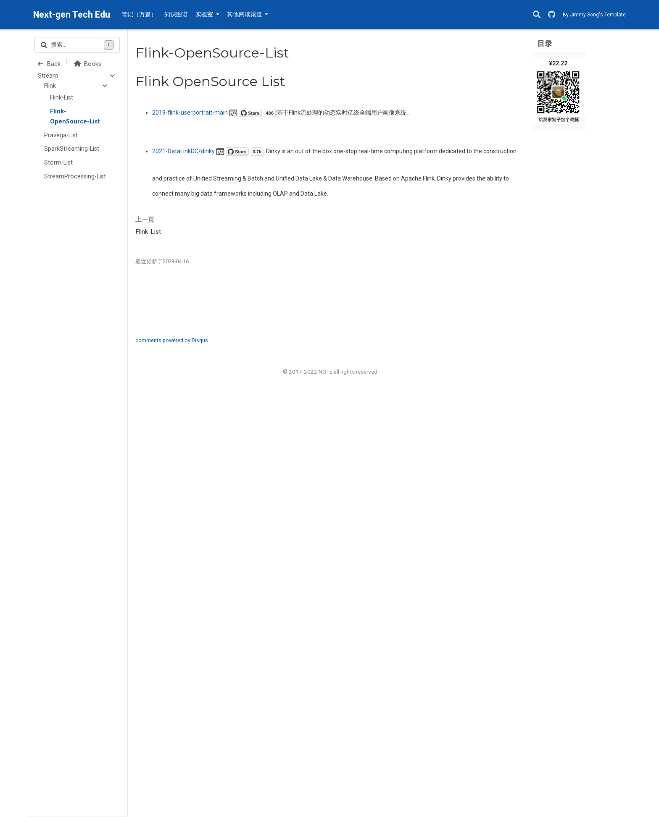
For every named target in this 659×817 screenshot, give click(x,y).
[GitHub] (551, 15)
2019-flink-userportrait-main (214, 112)
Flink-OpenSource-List (75, 116)
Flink (50, 85)
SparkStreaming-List (71, 148)
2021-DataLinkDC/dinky (208, 151)
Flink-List (61, 97)
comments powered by (171, 340)
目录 (544, 43)
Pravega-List (61, 135)
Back (49, 64)
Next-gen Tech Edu (71, 14)
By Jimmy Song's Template (594, 15)
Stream (48, 75)
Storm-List (58, 162)
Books (87, 64)
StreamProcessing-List (75, 176)
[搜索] (536, 15)
